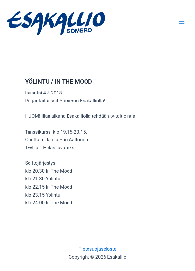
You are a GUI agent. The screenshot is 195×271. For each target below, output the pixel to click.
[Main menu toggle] (181, 23)
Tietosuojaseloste (97, 249)
